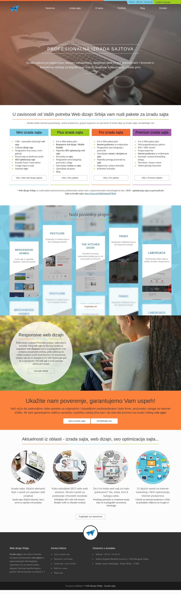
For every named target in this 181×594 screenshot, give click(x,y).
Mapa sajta (59, 577)
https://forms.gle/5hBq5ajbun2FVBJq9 (100, 194)
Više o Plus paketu (70, 178)
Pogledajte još (90, 307)
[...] (43, 576)
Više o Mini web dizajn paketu (29, 178)
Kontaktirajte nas (104, 422)
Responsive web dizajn (64, 563)
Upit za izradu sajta (76, 422)
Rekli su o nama (61, 572)
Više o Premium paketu (152, 178)
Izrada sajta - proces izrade (66, 568)
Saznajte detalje (41, 372)
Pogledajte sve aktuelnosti (90, 520)
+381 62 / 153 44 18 (139, 2)
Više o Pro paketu (111, 178)
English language (163, 2)
